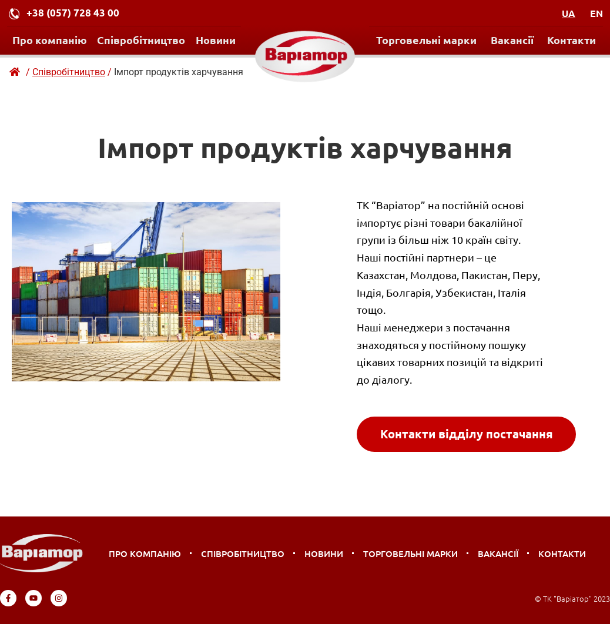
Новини (216, 39)
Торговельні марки (426, 39)
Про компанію (49, 39)
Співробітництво (141, 39)
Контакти (571, 39)
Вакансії (512, 39)
